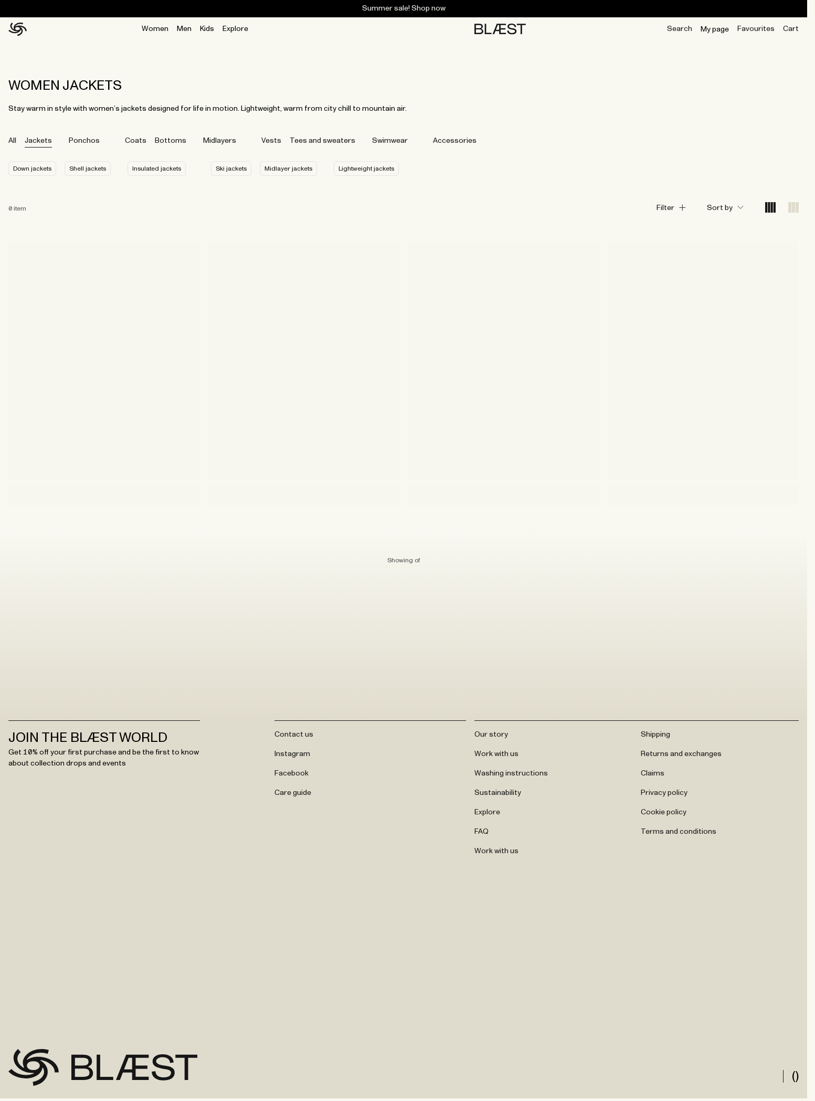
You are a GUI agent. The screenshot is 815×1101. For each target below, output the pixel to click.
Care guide (292, 792)
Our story (491, 734)
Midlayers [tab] (219, 140)
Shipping (655, 734)
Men (184, 29)
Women (155, 29)
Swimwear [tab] (390, 140)
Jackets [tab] (38, 140)
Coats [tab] (135, 140)
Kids (207, 29)
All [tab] (12, 140)
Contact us (293, 734)
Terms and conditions (678, 831)
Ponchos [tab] (84, 140)
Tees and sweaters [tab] (322, 140)
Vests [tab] (271, 140)
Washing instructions (511, 773)
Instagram (292, 754)
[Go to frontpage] (33, 1067)
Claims (652, 773)
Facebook (291, 773)
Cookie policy (663, 812)
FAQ (481, 831)
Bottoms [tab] (170, 140)
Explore (235, 29)
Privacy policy (664, 792)
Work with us (496, 754)
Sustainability (497, 792)
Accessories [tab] (455, 140)
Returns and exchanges (681, 754)
